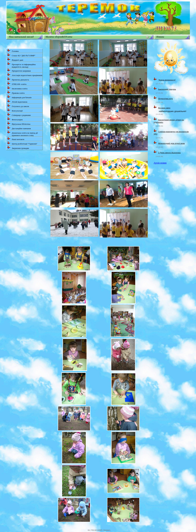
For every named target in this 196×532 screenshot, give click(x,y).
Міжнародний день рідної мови (171, 143)
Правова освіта (15, 92)
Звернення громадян (18, 147)
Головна (13, 50)
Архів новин (160, 163)
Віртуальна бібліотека (18, 123)
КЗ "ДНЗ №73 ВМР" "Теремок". (99, 530)
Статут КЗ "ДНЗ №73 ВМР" (21, 55)
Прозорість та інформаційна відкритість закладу (21, 65)
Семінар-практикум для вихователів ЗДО (171, 132)
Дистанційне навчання (19, 128)
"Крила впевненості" (167, 80)
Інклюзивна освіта (17, 88)
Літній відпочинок (17, 101)
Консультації (15, 110)
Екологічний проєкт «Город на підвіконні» (169, 121)
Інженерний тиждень (167, 89)
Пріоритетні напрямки (19, 70)
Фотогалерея (15, 119)
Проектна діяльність (18, 79)
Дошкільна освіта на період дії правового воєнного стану (22, 133)
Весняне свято (164, 108)
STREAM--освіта (16, 83)
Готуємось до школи (18, 105)
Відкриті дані (15, 59)
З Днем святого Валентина (169, 152)
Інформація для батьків (19, 97)
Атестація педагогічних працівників (24, 74)
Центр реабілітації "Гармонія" (22, 143)
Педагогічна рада (165, 98)
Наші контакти (15, 138)
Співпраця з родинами (19, 114)
